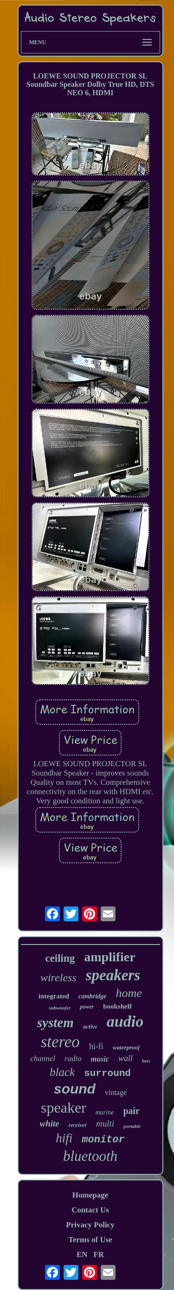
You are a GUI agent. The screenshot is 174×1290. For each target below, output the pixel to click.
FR (98, 1254)
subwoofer (60, 1007)
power (87, 1006)
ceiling (60, 958)
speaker (63, 1107)
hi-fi (96, 1046)
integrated (54, 996)
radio (73, 1058)
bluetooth (90, 1156)
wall (125, 1058)
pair (131, 1111)
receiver (78, 1125)
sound (75, 1088)
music (100, 1059)
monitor (103, 1140)
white (49, 1123)
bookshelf (117, 1006)
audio (125, 1021)
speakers (113, 975)
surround (107, 1073)
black (62, 1072)
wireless (58, 977)
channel (42, 1058)
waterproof (126, 1047)
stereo (60, 1042)
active (90, 1026)
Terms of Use (90, 1239)
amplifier (109, 957)
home (129, 993)
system (55, 1022)
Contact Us (90, 1209)
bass (146, 1060)
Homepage (90, 1195)
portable (132, 1126)
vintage (116, 1092)
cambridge (92, 996)
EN (82, 1254)
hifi (64, 1138)
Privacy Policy (90, 1224)
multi (105, 1123)
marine (105, 1112)
